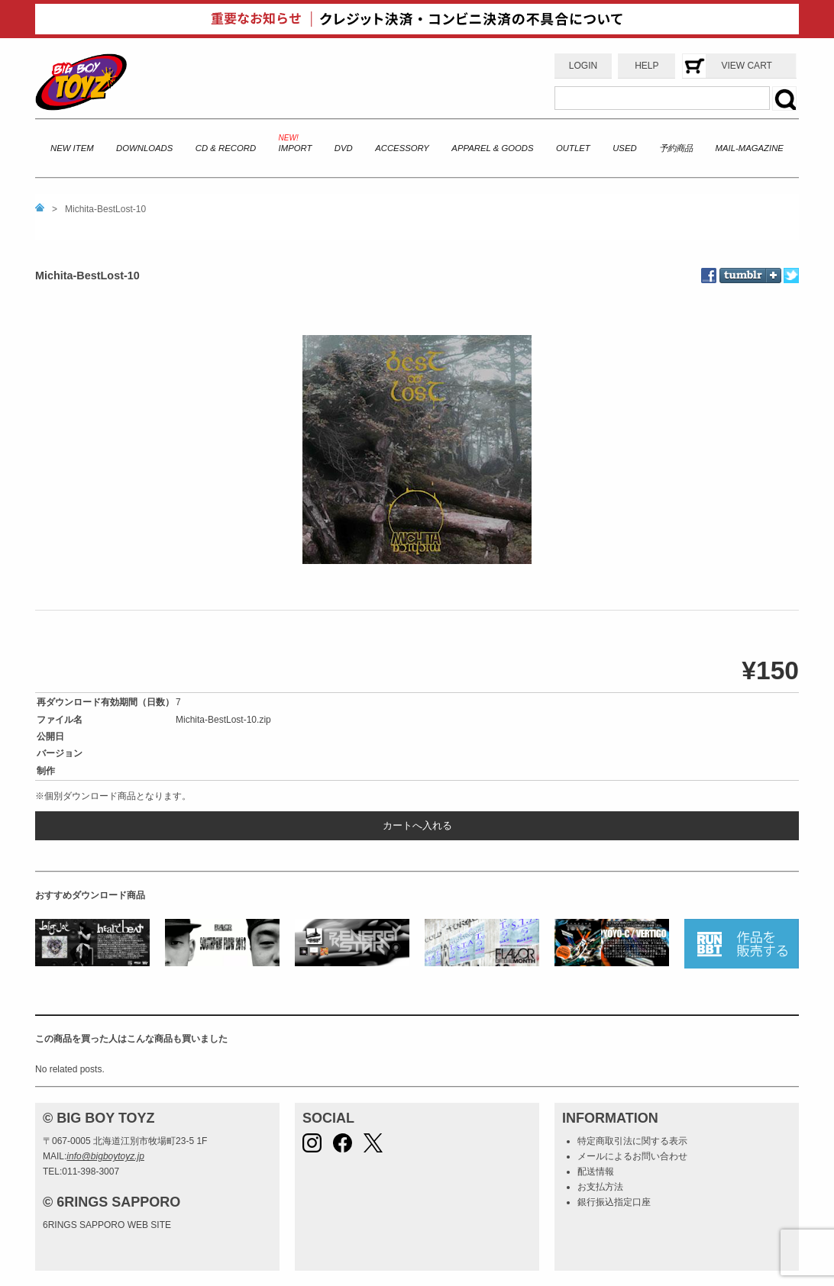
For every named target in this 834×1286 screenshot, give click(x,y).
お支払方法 (600, 1186)
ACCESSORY (402, 148)
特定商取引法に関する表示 (632, 1141)
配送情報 (595, 1171)
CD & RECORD (226, 148)
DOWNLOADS (144, 148)
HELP (646, 65)
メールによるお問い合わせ (632, 1156)
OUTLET (573, 148)
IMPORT (295, 148)
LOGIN (583, 65)
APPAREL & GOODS (492, 148)
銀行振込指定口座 (614, 1202)
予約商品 (676, 148)
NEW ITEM (72, 148)
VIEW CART (746, 65)
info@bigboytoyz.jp (105, 1156)
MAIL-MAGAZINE (750, 148)
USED (624, 148)
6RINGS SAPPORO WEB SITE (107, 1225)
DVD (344, 148)
